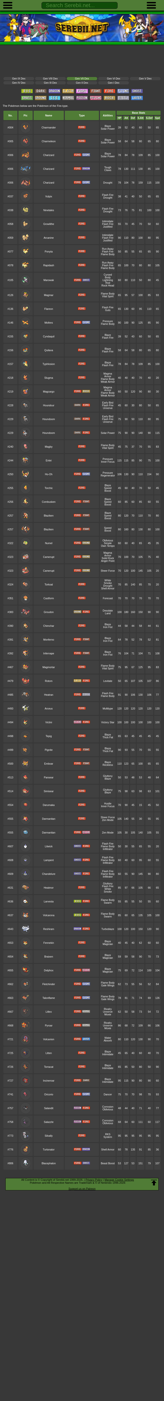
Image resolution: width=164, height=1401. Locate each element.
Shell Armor (107, 588)
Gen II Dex (82, 82)
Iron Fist (107, 627)
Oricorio (48, 1094)
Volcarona (48, 915)
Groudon (49, 612)
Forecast (108, 598)
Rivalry (108, 1009)
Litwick (49, 846)
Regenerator (108, 475)
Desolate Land (108, 612)
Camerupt (48, 557)
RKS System (108, 1135)
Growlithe (48, 224)
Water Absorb (108, 1039)
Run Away (108, 249)
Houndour (48, 405)
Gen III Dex (50, 82)
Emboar (48, 763)
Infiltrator (108, 849)
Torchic (49, 488)
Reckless (108, 765)
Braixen (48, 956)
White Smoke (108, 581)
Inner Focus (107, 461)
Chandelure (48, 874)
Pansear (49, 777)
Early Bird (107, 402)
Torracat (48, 1067)
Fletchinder (48, 984)
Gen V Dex (145, 78)
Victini (48, 722)
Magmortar (48, 667)
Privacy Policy (93, 1179)
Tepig (49, 736)
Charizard (48, 155)
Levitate (107, 681)
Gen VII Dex (82, 78)
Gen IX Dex (18, 78)
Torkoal (48, 584)
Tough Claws (107, 169)
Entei (49, 460)
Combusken (48, 502)
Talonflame (48, 998)
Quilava (48, 350)
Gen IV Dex (18, 82)
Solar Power (108, 128)
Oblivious (107, 540)
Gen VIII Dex (50, 78)
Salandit (48, 1108)
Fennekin (48, 943)
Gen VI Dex (113, 78)
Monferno (48, 639)
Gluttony (108, 776)
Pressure (108, 321)
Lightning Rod (108, 281)
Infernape (48, 653)
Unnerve (107, 408)
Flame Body (108, 254)
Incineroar (48, 1080)
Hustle (107, 803)
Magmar (48, 295)
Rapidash (48, 265)
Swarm (108, 902)
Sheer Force (108, 570)
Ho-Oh (49, 474)
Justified (107, 226)
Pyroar (49, 1025)
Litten (48, 1053)
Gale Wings (107, 985)
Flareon (48, 309)
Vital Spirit (108, 296)
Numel (48, 543)
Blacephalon (49, 1163)
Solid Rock (108, 558)
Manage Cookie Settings (119, 1179)
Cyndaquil (48, 336)
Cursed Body (108, 276)
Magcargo (48, 391)
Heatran (48, 694)
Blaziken (49, 515)
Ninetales (48, 210)
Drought (107, 182)
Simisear (49, 791)
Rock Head (107, 285)
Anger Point (108, 561)
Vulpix (48, 196)
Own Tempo (108, 546)
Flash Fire (107, 195)
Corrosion (107, 1106)
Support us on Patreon (82, 1188)
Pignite (49, 750)
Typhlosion (48, 364)
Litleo (49, 1011)
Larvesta (49, 901)
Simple (108, 543)
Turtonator (49, 1149)
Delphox (48, 970)
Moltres (48, 322)
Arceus (49, 708)
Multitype (108, 708)
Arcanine (49, 237)
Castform (48, 598)
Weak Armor (108, 381)
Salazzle (49, 1122)
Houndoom (48, 419)
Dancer (108, 1094)
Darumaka (49, 805)
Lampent (49, 860)
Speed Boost (107, 489)
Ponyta (49, 251)
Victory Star (107, 722)
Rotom (49, 681)
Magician (108, 944)
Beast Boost (108, 1163)
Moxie (107, 1014)
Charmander (48, 127)
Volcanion (48, 1039)
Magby (49, 446)
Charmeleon (49, 141)
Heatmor (49, 887)
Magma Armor (108, 375)
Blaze (108, 126)
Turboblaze (107, 929)
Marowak (48, 280)
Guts (107, 310)
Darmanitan (48, 819)
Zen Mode (107, 820)
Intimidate (107, 221)
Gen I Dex (113, 82)
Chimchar (48, 626)
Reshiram (48, 929)
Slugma (48, 378)
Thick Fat (107, 737)
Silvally (49, 1135)
